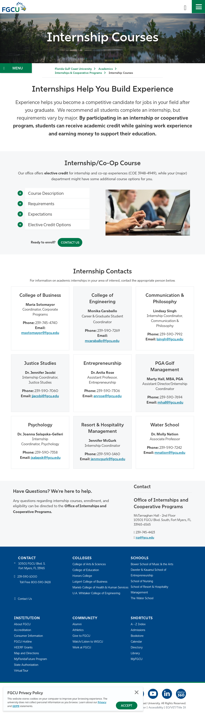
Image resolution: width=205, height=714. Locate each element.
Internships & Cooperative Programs (78, 73)
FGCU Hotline (23, 641)
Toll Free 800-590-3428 (36, 582)
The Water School (143, 597)
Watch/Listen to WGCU (88, 641)
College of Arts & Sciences (89, 563)
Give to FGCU (81, 635)
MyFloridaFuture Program (31, 658)
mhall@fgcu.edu (170, 402)
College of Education (86, 569)
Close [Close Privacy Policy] (136, 692)
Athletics (78, 629)
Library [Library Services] (135, 652)
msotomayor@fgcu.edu (40, 332)
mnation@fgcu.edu (170, 452)
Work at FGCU (82, 646)
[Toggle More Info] (20, 193)
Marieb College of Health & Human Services (96, 589)
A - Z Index (138, 623)
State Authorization (27, 664)
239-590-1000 (27, 576)
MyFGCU (137, 658)
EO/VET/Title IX (176, 706)
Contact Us (70, 242)
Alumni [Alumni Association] (77, 623)
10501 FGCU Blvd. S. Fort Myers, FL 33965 (32, 565)
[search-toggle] (185, 6)
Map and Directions (27, 652)
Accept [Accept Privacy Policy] (126, 705)
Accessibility (156, 706)
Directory (137, 646)
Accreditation (23, 629)
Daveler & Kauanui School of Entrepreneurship (150, 572)
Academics (105, 69)
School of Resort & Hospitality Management (151, 589)
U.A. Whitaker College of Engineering (97, 598)
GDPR (15, 706)
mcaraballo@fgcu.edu (102, 340)
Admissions (138, 629)
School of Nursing (143, 580)
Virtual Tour (21, 670)
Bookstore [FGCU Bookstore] (138, 635)
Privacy (102, 702)
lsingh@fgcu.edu (170, 339)
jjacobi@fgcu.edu (45, 395)
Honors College (82, 575)
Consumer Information (29, 635)
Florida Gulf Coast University (73, 69)
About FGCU (22, 623)
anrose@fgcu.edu (107, 395)
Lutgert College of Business (91, 581)
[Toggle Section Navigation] (16, 68)
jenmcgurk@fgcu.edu (108, 458)
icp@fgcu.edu (146, 536)
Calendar (137, 641)
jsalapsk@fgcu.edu (45, 457)
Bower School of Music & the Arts (153, 563)
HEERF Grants (23, 646)
